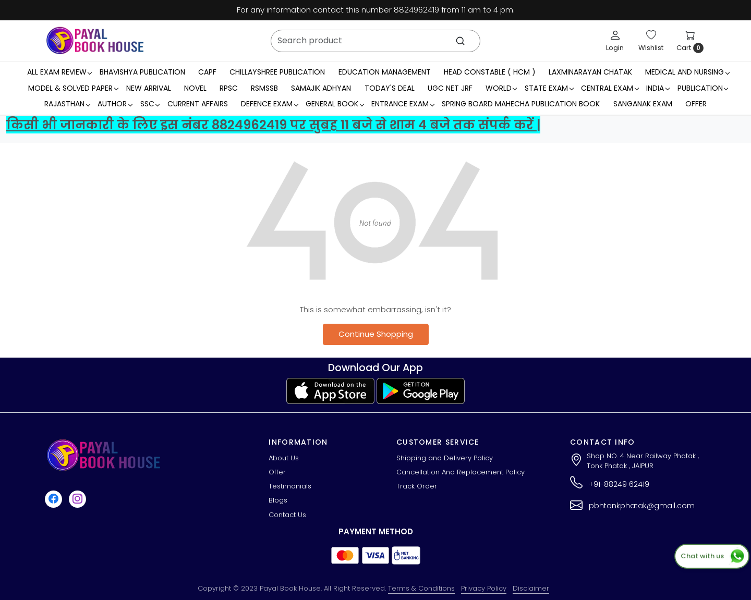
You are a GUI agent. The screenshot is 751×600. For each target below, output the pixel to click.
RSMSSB (264, 88)
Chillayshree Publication (277, 72)
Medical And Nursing (687, 72)
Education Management (384, 72)
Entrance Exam (402, 104)
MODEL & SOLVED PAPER (73, 88)
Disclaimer (531, 588)
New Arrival (148, 88)
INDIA (657, 88)
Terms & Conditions (421, 588)
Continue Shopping (375, 333)
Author (115, 104)
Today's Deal (390, 88)
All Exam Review (59, 72)
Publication (702, 88)
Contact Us (287, 515)
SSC (150, 104)
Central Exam (609, 88)
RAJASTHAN (67, 104)
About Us (284, 458)
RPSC (229, 88)
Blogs (278, 500)
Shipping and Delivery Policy (444, 458)
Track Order (416, 486)
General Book (335, 104)
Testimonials (290, 486)
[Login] (615, 40)
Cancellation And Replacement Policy (460, 472)
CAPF (207, 72)
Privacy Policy (483, 588)
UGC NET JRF (450, 88)
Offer (696, 104)
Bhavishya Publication (142, 72)
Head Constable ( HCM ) (490, 72)
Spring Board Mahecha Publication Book (521, 104)
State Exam (549, 88)
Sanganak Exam (642, 104)
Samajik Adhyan (321, 88)
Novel (195, 88)
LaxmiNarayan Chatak (590, 72)
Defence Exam (269, 104)
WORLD (501, 88)
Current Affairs (197, 104)
